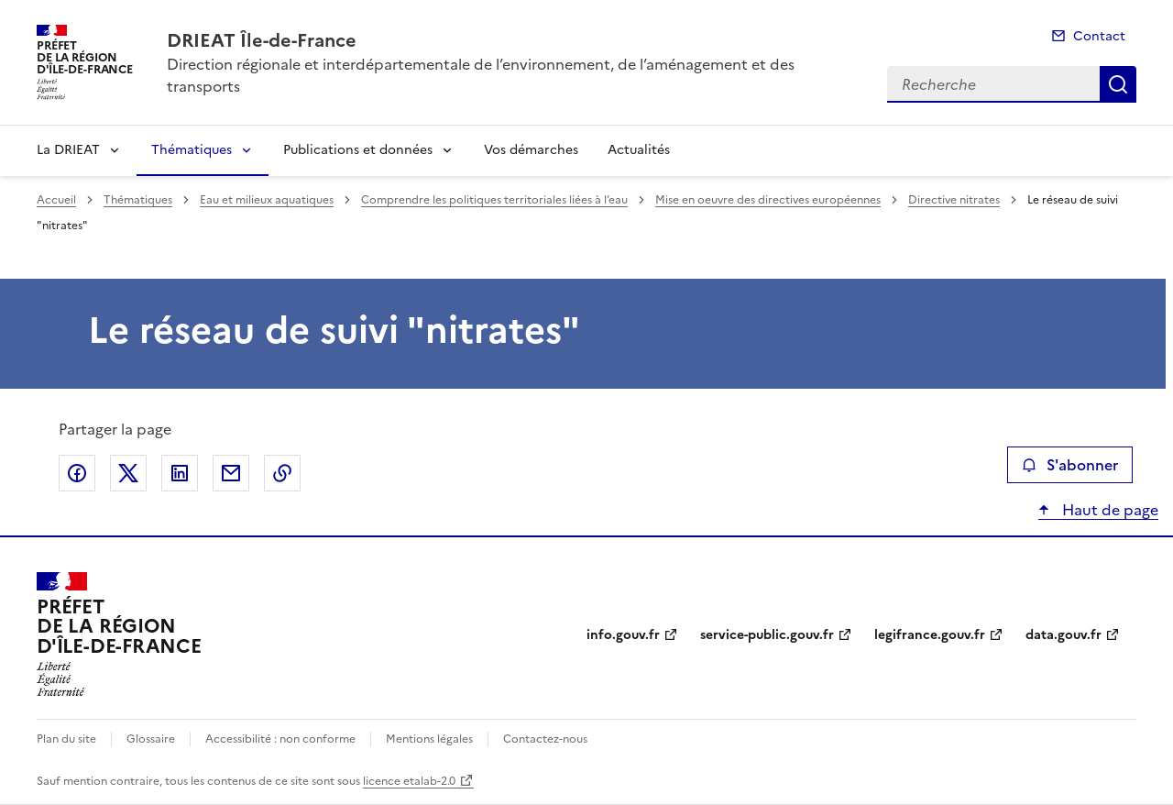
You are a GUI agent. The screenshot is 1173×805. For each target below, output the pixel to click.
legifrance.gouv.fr (929, 635)
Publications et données (358, 150)
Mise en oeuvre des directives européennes (768, 200)
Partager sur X (128, 473)
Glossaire (150, 739)
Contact (1099, 36)
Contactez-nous (545, 739)
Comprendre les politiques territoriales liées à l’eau (494, 200)
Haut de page (1108, 510)
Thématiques (191, 150)
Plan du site (66, 739)
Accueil (56, 200)
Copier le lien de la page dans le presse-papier (282, 473)
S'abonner (1070, 465)
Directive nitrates (954, 200)
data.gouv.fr (1063, 635)
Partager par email (231, 473)
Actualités (639, 150)
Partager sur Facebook (77, 473)
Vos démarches (531, 150)
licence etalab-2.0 (409, 781)
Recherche (1118, 84)
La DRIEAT (68, 150)
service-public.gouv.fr (767, 635)
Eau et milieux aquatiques (267, 200)
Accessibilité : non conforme (280, 739)
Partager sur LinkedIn (179, 473)
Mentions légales (429, 739)
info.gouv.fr (623, 635)
